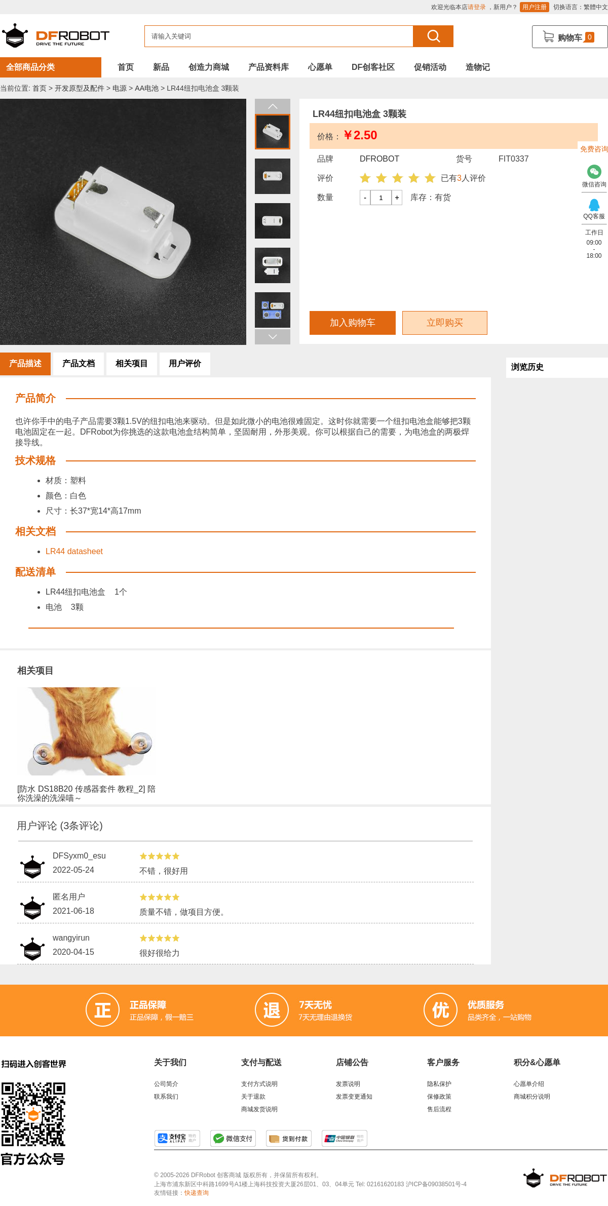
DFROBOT (379, 158)
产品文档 (78, 363)
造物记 (478, 67)
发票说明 (348, 1083)
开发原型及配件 (79, 88)
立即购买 (445, 323)
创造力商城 (208, 67)
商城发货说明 (259, 1109)
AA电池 (147, 88)
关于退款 (253, 1096)
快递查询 (196, 1192)
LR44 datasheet (74, 551)
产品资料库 (268, 67)
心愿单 (320, 67)
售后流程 (439, 1109)
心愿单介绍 (529, 1083)
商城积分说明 (532, 1096)
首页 (126, 67)
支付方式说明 (259, 1083)
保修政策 (439, 1096)
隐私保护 (439, 1083)
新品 (161, 67)
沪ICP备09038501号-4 (436, 1184)
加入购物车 (352, 323)
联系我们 (166, 1096)
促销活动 (430, 67)
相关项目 (132, 363)
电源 (119, 88)
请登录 (477, 7)
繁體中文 (596, 7)
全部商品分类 (30, 67)
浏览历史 (527, 367)
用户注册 (534, 7)
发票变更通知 (354, 1096)
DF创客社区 (373, 67)
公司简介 (166, 1083)
